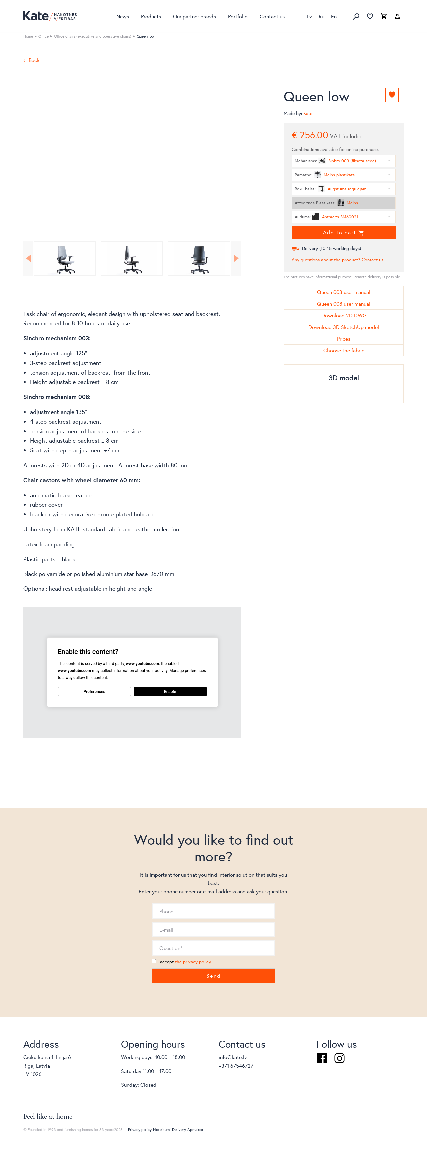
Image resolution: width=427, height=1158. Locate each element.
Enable (170, 691)
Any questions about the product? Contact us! (338, 259)
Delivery (179, 1129)
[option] (132, 148)
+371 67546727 (236, 1065)
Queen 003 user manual (343, 291)
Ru (321, 16)
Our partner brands (194, 16)
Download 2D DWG (343, 315)
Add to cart (343, 232)
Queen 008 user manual (343, 303)
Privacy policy (140, 1129)
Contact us (272, 16)
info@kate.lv (233, 1056)
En (334, 16)
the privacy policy (193, 962)
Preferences (94, 691)
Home (28, 36)
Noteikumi (162, 1129)
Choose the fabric (343, 350)
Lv (309, 16)
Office (43, 36)
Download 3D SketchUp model (343, 326)
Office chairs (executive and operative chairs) (92, 36)
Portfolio (238, 16)
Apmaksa (195, 1129)
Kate (307, 113)
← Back (31, 60)
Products (151, 16)
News (122, 16)
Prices (343, 338)
